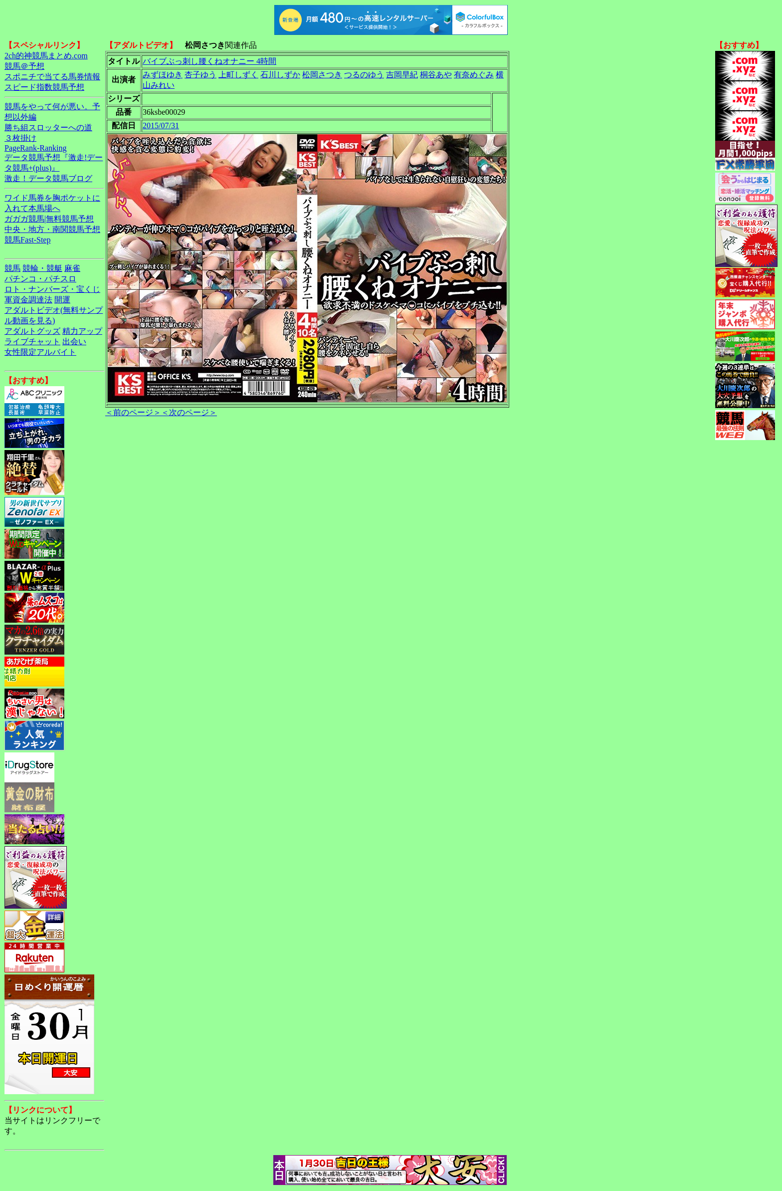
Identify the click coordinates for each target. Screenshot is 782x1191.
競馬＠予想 (24, 66)
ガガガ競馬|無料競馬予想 (49, 219)
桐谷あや (436, 74)
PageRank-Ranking (35, 148)
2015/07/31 (161, 125)
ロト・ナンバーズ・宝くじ (52, 289)
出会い (74, 341)
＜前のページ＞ (133, 412)
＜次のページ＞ (189, 412)
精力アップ (82, 331)
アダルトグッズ (32, 331)
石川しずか (280, 74)
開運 (62, 299)
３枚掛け (20, 138)
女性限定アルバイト (40, 352)
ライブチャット (32, 341)
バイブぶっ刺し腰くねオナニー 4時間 (209, 61)
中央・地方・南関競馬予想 (52, 229)
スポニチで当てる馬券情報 (52, 76)
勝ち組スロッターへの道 (48, 127)
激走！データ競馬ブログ (48, 178)
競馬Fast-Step (27, 240)
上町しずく (238, 74)
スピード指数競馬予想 (44, 87)
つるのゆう (364, 74)
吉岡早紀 (402, 74)
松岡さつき (322, 74)
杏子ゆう (200, 74)
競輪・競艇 (42, 268)
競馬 (12, 268)
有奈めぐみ (474, 74)
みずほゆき (163, 74)
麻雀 (72, 268)
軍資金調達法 (28, 299)
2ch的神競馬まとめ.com (46, 55)
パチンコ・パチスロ (40, 278)
